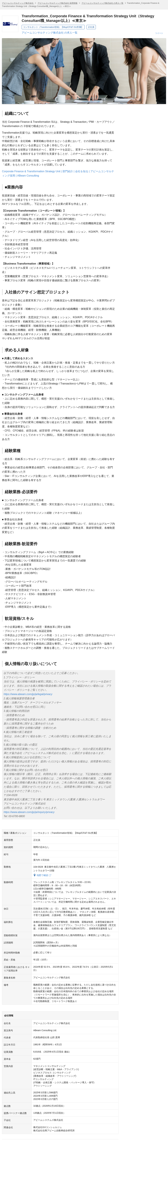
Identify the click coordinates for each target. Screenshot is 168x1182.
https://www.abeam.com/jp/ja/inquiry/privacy (29, 812)
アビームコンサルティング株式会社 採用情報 (57, 3)
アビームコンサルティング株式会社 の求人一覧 (102, 3)
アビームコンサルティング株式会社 (18, 3)
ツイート (159, 33)
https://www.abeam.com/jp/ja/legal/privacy (28, 694)
